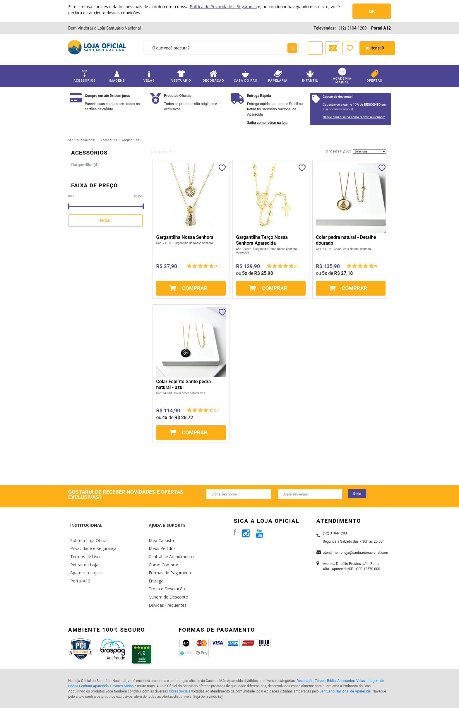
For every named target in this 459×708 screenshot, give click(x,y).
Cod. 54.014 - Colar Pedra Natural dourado (343, 249)
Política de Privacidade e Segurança (223, 6)
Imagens (117, 76)
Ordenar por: (339, 151)
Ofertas (374, 76)
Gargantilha (130, 140)
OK (372, 11)
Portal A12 (381, 28)
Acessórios (84, 76)
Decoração (213, 76)
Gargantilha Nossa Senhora (184, 237)
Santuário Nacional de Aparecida (345, 669)
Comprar (195, 288)
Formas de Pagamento (167, 556)
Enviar (357, 493)
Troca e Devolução (164, 570)
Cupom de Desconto (166, 577)
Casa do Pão (245, 76)
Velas (149, 76)
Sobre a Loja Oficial (86, 529)
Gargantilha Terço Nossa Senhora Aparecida (262, 240)
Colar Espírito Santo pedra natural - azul (183, 384)
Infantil (310, 76)
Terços (320, 658)
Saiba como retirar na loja (267, 123)
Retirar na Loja (82, 550)
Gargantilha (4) (85, 164)
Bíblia (331, 658)
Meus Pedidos (160, 536)
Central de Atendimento (169, 543)
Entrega (155, 563)
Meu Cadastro (160, 529)
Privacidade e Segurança (90, 536)
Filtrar (105, 220)
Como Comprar (162, 550)
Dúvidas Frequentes (165, 584)
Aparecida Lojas (83, 556)
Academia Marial (342, 76)
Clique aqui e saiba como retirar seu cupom (354, 117)
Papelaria (278, 76)
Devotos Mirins (122, 664)
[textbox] (221, 48)
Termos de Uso (83, 543)
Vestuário (181, 76)
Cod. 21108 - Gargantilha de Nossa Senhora (184, 243)
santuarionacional (81, 140)
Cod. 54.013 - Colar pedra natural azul (180, 393)
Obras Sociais (179, 669)
